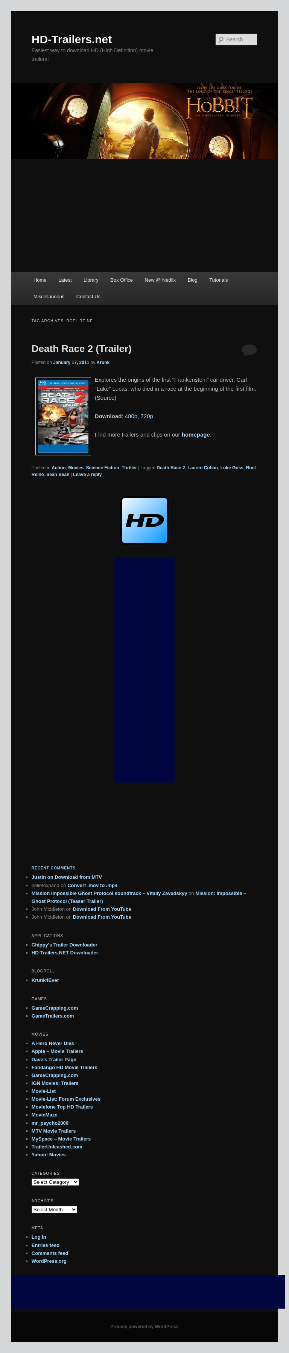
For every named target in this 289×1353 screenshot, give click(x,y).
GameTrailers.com (53, 1016)
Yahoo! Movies (49, 1154)
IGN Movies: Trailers (55, 1083)
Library (91, 280)
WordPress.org (49, 1261)
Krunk (103, 362)
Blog (193, 280)
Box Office (121, 280)
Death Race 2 (171, 467)
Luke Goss (232, 467)
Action (58, 467)
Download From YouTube (102, 909)
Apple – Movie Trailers (57, 1051)
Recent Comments (54, 868)
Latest (64, 280)
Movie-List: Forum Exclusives (66, 1099)
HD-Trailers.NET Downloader (65, 953)
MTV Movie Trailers (54, 1131)
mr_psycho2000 (50, 1123)
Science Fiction (102, 467)
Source (106, 397)
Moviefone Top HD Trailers (62, 1107)
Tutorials (218, 280)
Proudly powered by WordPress (144, 1326)
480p (131, 416)
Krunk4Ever (45, 980)
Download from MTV (78, 877)
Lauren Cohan (202, 467)
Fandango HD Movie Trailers (64, 1067)
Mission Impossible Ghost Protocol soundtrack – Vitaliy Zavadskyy (109, 893)
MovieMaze (45, 1115)
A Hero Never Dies (53, 1043)
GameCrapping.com (55, 1008)
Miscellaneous (48, 296)
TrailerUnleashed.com (57, 1147)
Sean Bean (57, 474)
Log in (39, 1237)
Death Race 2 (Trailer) (82, 348)
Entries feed (45, 1245)
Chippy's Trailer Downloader (64, 945)
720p (147, 416)
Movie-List (44, 1091)
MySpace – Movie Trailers (61, 1139)
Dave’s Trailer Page (54, 1059)
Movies (76, 467)
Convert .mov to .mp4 (92, 885)
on (43, 877)
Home (40, 280)
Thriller (129, 467)
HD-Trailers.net (72, 39)
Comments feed (50, 1253)
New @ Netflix (160, 280)
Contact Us (88, 296)
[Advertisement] (144, 215)
